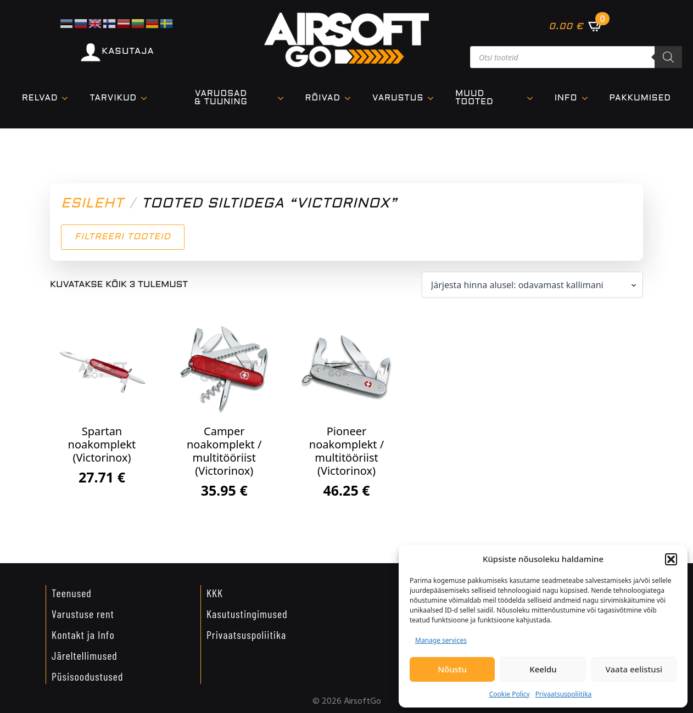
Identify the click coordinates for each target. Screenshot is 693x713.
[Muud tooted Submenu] (533, 98)
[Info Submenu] (588, 98)
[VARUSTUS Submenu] (433, 98)
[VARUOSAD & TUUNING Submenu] (283, 98)
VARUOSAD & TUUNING (221, 98)
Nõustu (452, 669)
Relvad (40, 98)
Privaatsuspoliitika (563, 694)
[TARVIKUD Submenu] (147, 98)
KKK (214, 592)
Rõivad (322, 98)
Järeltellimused (85, 655)
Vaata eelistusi (634, 669)
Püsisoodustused (87, 676)
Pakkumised (640, 98)
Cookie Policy (509, 694)
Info (566, 98)
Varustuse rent (83, 613)
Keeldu (542, 669)
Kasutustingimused (247, 613)
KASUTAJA (128, 51)
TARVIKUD (113, 98)
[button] (671, 559)
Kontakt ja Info (83, 634)
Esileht (92, 204)
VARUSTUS (397, 98)
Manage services (441, 640)
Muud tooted (474, 98)
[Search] (668, 57)
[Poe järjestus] (532, 285)
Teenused (72, 592)
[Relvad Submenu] (68, 98)
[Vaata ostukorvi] (575, 26)
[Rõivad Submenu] (350, 98)
